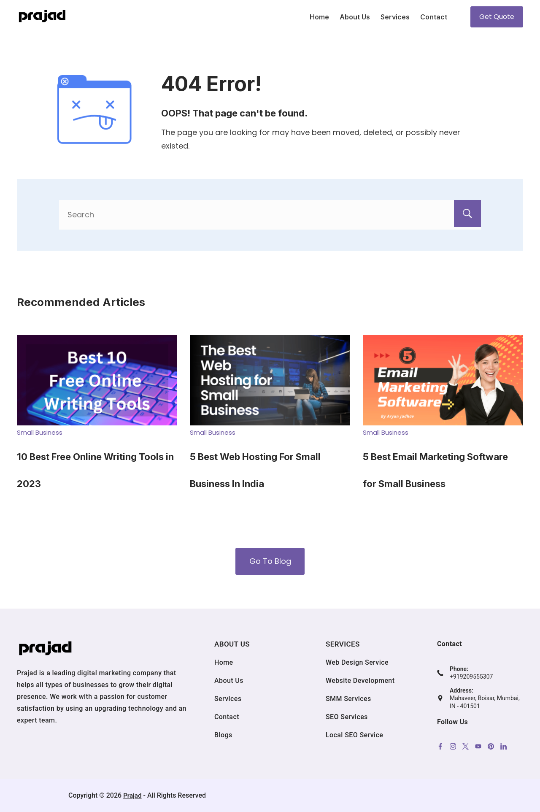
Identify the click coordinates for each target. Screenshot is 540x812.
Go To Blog (270, 561)
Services (395, 17)
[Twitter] (465, 746)
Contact (433, 17)
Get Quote (496, 17)
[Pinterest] (491, 746)
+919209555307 (471, 676)
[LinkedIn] (503, 746)
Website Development (360, 681)
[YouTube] (478, 746)
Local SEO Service (354, 735)
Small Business (39, 432)
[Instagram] (453, 746)
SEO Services (347, 717)
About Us (355, 17)
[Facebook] (440, 746)
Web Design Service (357, 662)
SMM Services (348, 699)
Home (319, 17)
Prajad (132, 795)
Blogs (223, 735)
